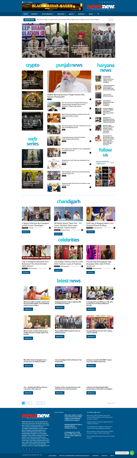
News (63, 108)
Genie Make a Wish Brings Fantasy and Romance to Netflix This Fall (32, 183)
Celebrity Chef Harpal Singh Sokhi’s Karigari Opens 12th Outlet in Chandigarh (99, 388)
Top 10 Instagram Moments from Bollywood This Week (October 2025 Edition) (35, 264)
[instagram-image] (98, 170)
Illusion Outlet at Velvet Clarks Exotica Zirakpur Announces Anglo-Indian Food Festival (36, 332)
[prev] (110, 20)
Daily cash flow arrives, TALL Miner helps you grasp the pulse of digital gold (32, 104)
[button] (98, 14)
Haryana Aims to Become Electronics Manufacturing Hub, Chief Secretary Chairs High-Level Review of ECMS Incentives (108, 140)
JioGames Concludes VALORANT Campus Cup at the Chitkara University (99, 360)
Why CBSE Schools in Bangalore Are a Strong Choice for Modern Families (35, 360)
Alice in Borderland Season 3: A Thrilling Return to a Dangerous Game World (32, 162)
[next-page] (43, 403)
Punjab (49, 99)
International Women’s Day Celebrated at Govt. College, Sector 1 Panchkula (108, 79)
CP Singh (31, 227)
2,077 (38, 403)
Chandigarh (25, 227)
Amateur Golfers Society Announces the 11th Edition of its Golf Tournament (67, 388)
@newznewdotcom (102, 161)
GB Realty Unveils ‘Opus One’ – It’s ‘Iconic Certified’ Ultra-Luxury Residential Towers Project (68, 225)
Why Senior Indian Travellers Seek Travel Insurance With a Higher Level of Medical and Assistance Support (68, 19)
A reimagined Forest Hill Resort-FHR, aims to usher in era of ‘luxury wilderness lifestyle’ (99, 303)
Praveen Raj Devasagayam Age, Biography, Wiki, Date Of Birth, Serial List (99, 264)
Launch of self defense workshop (108, 95)
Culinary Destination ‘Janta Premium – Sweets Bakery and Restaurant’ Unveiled (109, 87)
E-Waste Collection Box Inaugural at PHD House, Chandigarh (35, 224)
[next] (112, 20)
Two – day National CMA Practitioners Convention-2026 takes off (35, 388)
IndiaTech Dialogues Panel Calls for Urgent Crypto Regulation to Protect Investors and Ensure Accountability (32, 123)
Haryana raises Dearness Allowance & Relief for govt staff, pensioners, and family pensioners (108, 129)
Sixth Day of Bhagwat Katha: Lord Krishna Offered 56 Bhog (99, 224)
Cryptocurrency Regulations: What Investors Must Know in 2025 (31, 83)
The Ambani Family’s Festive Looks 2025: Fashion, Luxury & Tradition (68, 263)
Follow (112, 162)
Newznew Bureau (65, 230)
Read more (26, 231)
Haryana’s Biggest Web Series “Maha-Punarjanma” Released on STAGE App (108, 111)
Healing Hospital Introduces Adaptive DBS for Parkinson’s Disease (68, 302)
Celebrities (24, 268)
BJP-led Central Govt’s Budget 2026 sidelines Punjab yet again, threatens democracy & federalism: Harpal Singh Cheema (75, 104)
